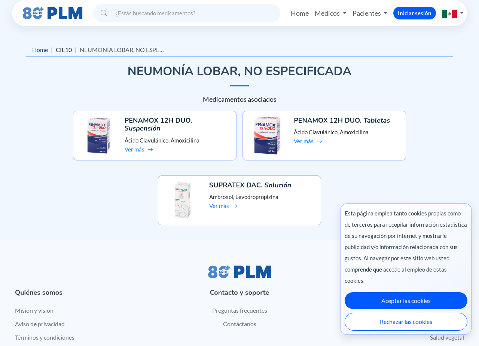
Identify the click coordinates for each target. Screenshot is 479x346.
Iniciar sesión (414, 12)
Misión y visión (34, 253)
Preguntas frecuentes (239, 253)
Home (300, 13)
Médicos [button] (328, 13)
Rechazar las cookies (406, 321)
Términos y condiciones (44, 280)
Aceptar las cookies (406, 300)
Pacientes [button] (367, 13)
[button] (453, 12)
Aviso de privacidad (40, 267)
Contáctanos (239, 267)
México (325, 324)
